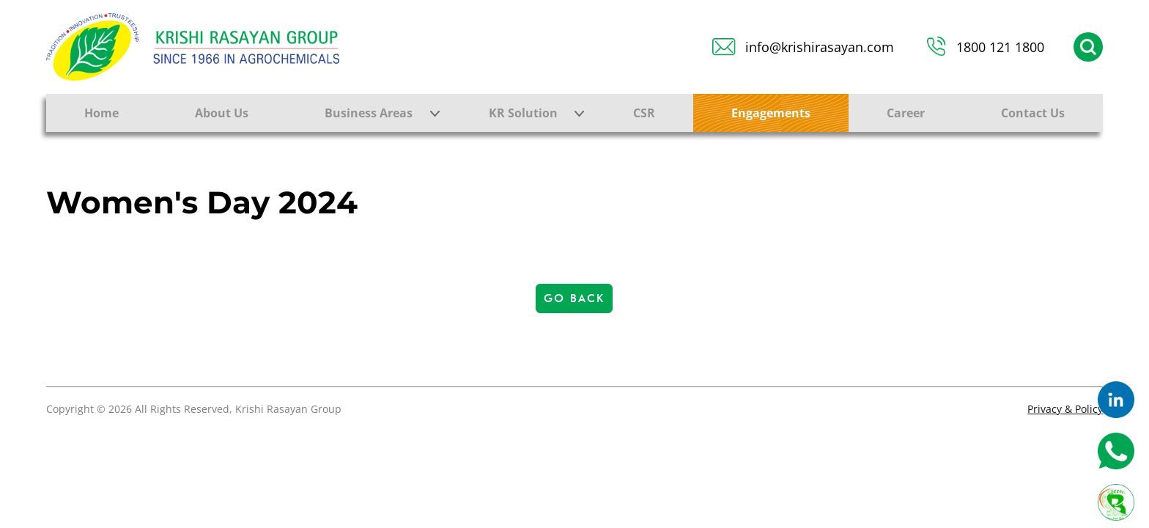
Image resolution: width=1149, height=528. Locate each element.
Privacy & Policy (1065, 409)
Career (906, 113)
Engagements (770, 113)
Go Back (574, 298)
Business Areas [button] (369, 113)
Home (101, 113)
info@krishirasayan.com (819, 47)
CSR (644, 113)
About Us (221, 113)
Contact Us (1033, 113)
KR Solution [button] (523, 113)
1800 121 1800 (1000, 47)
